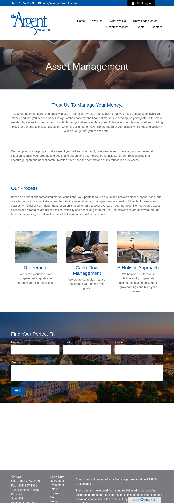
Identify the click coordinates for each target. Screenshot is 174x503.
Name (15, 342)
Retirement (57, 480)
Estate (54, 489)
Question (17, 362)
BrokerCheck (84, 483)
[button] (81, 21)
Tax (52, 497)
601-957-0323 (22, 3)
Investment (57, 485)
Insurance (56, 493)
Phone (119, 342)
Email (66, 342)
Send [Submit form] (17, 390)
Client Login (141, 3)
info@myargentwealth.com (57, 3)
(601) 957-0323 (30, 481)
